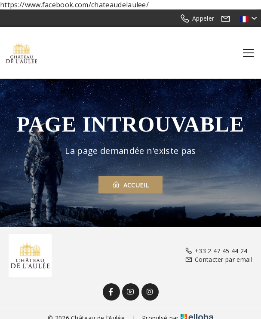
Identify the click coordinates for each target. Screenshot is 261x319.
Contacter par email (218, 259)
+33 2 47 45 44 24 (216, 251)
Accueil (130, 185)
